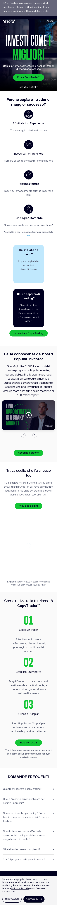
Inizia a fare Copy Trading (28, 333)
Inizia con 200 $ (29, 742)
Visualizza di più (28, 506)
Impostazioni (12, 898)
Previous (23, 435)
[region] (28, 890)
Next (34, 435)
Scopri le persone (28, 452)
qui (28, 235)
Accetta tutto (34, 898)
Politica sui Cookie (20, 888)
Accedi (50, 21)
